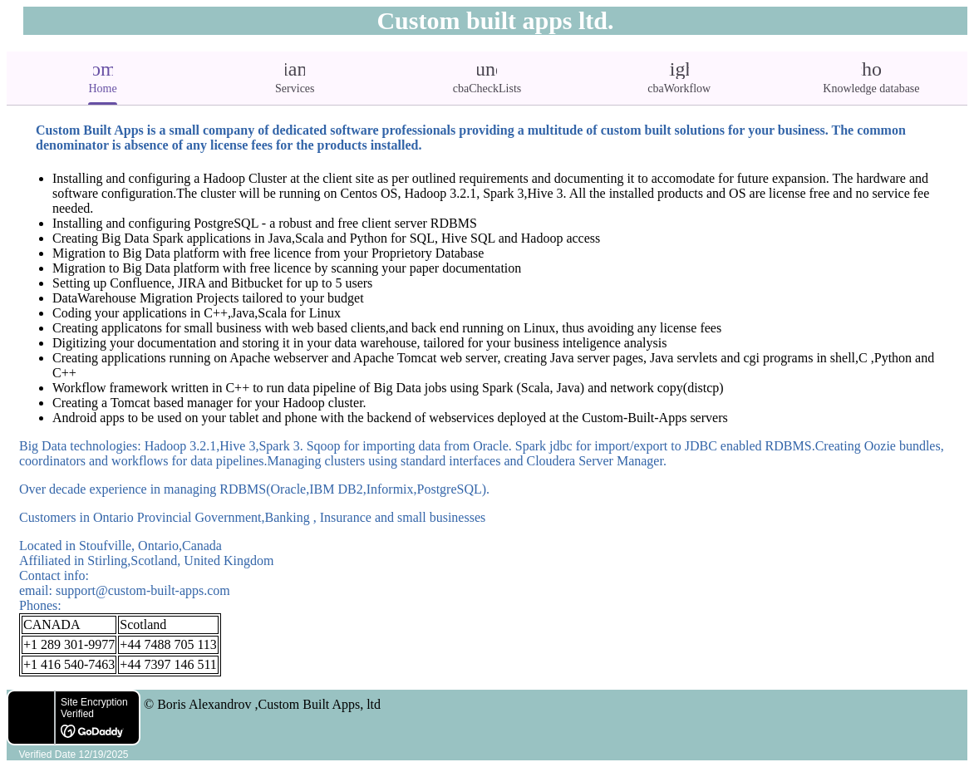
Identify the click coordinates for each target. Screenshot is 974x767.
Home (103, 76)
